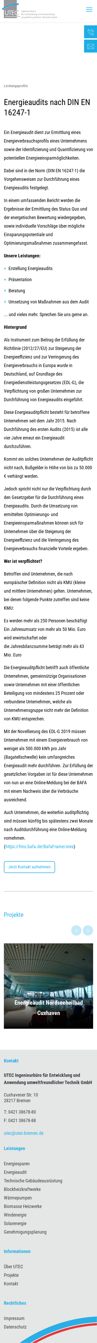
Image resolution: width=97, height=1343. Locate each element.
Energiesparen (17, 1163)
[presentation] (76, 930)
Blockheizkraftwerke (22, 1189)
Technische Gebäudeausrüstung (33, 1180)
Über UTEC (13, 1266)
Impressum (14, 1318)
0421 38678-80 (22, 1112)
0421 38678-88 (22, 1120)
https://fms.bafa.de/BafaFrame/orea (39, 846)
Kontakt (11, 1283)
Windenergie (15, 1215)
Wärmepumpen (18, 1197)
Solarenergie (15, 1223)
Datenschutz (15, 1327)
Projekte (11, 1275)
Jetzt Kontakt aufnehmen (29, 866)
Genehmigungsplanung (25, 1232)
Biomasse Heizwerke (23, 1206)
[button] (48, 986)
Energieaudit (15, 1172)
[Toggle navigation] (89, 9)
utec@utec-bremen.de (23, 1133)
